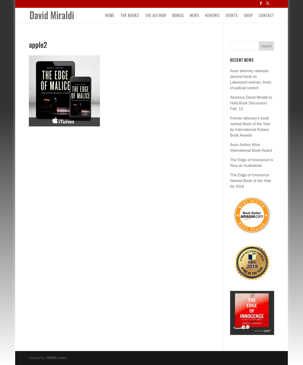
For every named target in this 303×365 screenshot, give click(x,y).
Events (232, 16)
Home (109, 16)
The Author (155, 16)
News (194, 16)
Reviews (212, 16)
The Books (129, 16)
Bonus (178, 16)
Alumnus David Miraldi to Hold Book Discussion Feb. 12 (251, 103)
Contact (266, 16)
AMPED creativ (56, 358)
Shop (248, 16)
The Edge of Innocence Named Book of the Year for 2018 (250, 180)
